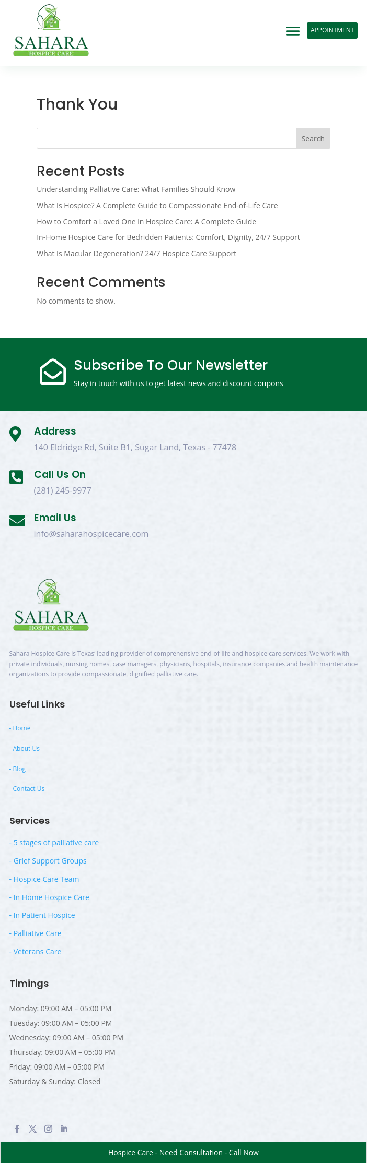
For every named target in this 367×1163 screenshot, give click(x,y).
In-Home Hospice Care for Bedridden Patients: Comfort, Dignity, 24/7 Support (168, 237)
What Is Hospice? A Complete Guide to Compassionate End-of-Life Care (157, 205)
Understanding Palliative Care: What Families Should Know (136, 189)
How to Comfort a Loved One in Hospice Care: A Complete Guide (146, 221)
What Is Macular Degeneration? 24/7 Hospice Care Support (136, 253)
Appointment (332, 30)
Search (313, 138)
